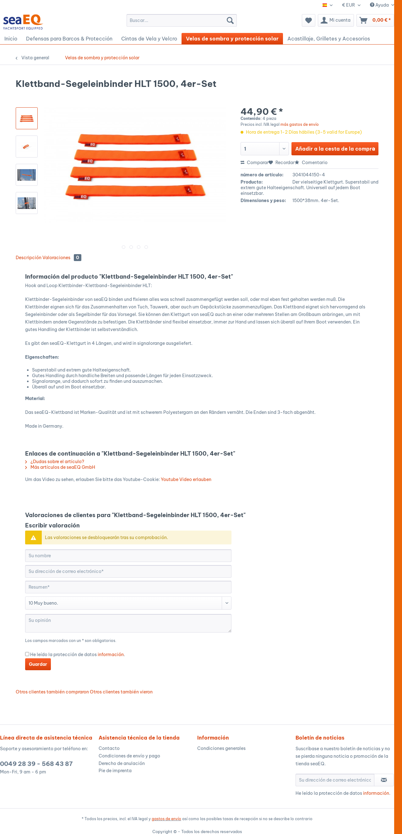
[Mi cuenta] (336, 20)
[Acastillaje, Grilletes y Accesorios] (328, 38)
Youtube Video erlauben (186, 479)
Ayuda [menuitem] (380, 5)
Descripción (28, 257)
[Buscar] (230, 20)
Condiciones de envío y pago (129, 756)
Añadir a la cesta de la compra (335, 148)
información (111, 654)
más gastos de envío (299, 124)
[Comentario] (128, 603)
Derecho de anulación (122, 763)
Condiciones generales (221, 748)
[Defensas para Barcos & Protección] (69, 38)
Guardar (38, 664)
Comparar (255, 162)
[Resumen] (128, 587)
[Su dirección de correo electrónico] (128, 571)
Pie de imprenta (115, 770)
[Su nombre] (128, 555)
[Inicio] (11, 38)
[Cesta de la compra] (375, 20)
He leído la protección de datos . (77, 654)
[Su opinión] (128, 623)
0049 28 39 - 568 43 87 (36, 763)
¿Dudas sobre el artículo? (54, 461)
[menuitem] (182, 20)
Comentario (311, 162)
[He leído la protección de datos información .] (27, 654)
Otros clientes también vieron (121, 692)
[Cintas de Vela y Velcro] (149, 38)
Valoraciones (61, 257)
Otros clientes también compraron (52, 692)
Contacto (109, 748)
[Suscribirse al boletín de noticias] (384, 780)
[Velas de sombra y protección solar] (232, 38)
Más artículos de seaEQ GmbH (60, 467)
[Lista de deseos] (308, 20)
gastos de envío (166, 818)
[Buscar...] (182, 20)
